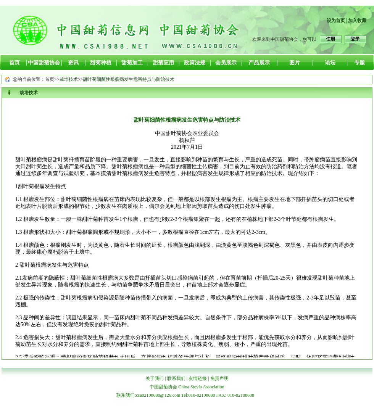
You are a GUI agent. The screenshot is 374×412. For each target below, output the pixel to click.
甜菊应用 (163, 63)
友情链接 (198, 378)
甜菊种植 (100, 63)
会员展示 (226, 63)
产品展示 (259, 63)
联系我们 (176, 378)
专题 (359, 63)
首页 (14, 63)
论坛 (330, 63)
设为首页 (336, 20)
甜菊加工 (132, 63)
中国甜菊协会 (44, 63)
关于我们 (154, 378)
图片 (294, 63)
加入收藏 (357, 20)
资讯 (73, 63)
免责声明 (219, 378)
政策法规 (194, 63)
